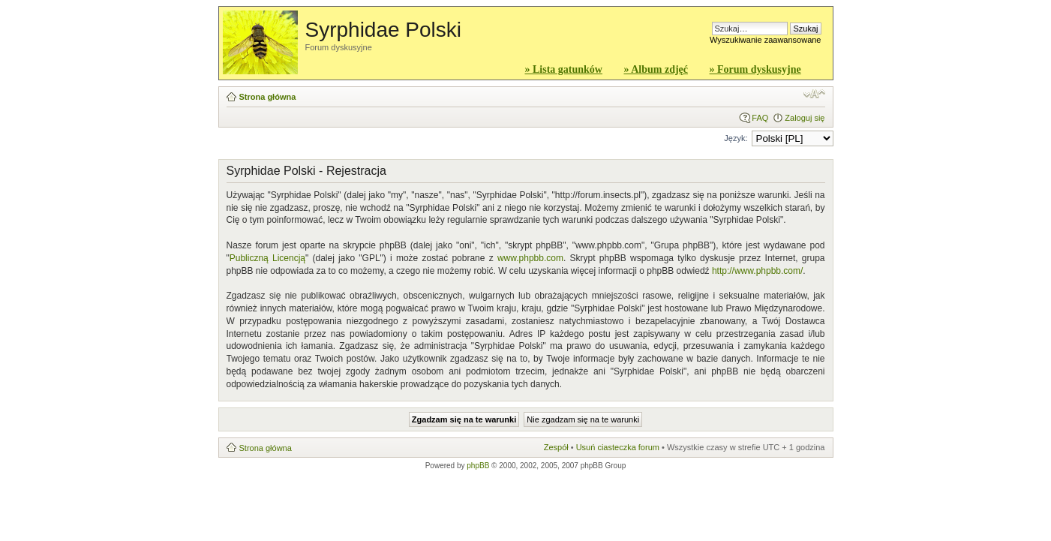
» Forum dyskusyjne (755, 69)
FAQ (760, 117)
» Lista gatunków (563, 69)
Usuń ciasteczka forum (617, 447)
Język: (735, 138)
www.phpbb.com (530, 258)
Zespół (556, 447)
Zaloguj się (804, 117)
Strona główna (267, 96)
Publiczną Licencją (267, 258)
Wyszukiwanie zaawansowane (765, 39)
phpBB (478, 465)
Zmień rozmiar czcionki (814, 94)
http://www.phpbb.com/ (757, 271)
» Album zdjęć (655, 69)
